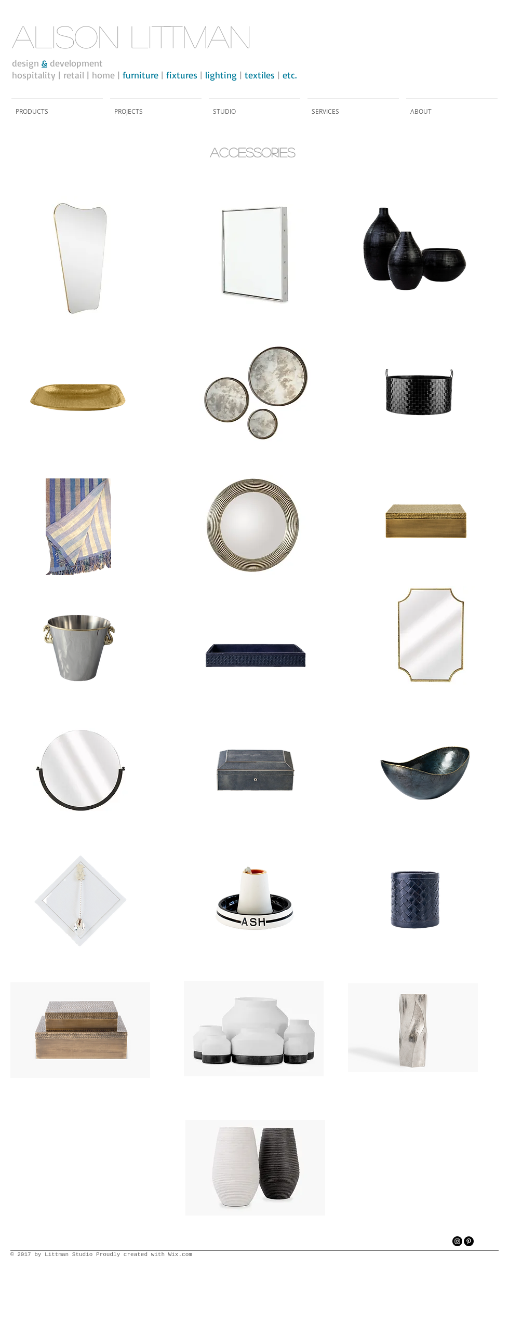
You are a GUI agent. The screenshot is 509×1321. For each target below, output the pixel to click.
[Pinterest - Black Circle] (469, 1241)
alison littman (131, 35)
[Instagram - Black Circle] (457, 1241)
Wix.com (180, 1254)
